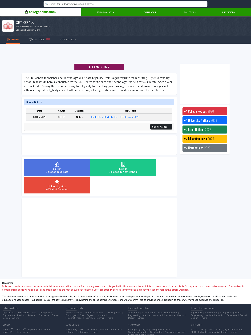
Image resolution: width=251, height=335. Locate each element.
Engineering (9, 297)
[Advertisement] (125, 54)
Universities (229, 12)
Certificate (44, 311)
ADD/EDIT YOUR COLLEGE (77, 323)
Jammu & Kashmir (95, 300)
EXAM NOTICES (39, 39)
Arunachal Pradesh (94, 295)
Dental (55, 297)
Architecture (23, 295)
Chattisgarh (71, 297)
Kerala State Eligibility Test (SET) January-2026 (115, 117)
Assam (110, 295)
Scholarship (156, 314)
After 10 (8, 311)
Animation (92, 311)
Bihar (118, 295)
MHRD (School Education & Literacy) (209, 314)
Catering (69, 314)
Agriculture (8, 295)
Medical (21, 297)
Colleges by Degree (138, 311)
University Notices (200, 120)
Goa (82, 297)
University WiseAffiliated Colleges (149, 167)
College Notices (199, 111)
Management (45, 295)
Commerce (44, 297)
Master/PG (8, 314)
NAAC (210, 311)
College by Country (138, 314)
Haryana (101, 297)
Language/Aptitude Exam (141, 317)
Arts (34, 295)
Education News (199, 138)
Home (4, 323)
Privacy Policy (38, 323)
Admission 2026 (105, 12)
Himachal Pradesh (74, 300)
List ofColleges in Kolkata (49, 167)
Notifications (197, 147)
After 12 (21, 311)
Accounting (71, 311)
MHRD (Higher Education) (229, 311)
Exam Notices (197, 129)
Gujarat (90, 297)
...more (15, 300)
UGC (202, 311)
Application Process (175, 314)
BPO (82, 311)
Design (6, 300)
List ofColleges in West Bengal (99, 167)
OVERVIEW (13, 39)
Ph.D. (18, 314)
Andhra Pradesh (73, 295)
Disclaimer (25, 323)
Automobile (116, 311)
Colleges (190, 12)
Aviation (32, 297)
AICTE (194, 311)
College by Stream (160, 311)
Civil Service (83, 314)
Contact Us (14, 323)
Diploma (32, 311)
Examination (151, 12)
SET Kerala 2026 (68, 39)
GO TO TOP (243, 323)
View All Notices (161, 127)
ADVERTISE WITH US (55, 323)
